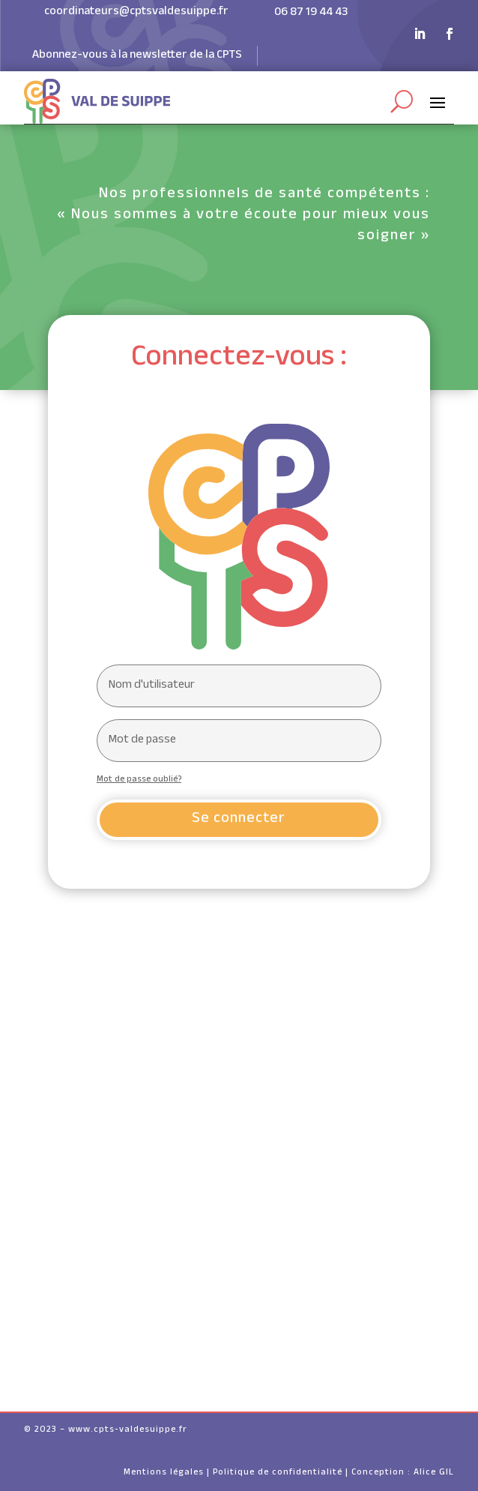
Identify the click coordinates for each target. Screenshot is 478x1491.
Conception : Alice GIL (402, 1473)
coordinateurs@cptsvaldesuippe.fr (136, 12)
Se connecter (238, 819)
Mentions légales (164, 1473)
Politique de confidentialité (277, 1473)
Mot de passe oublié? (139, 780)
